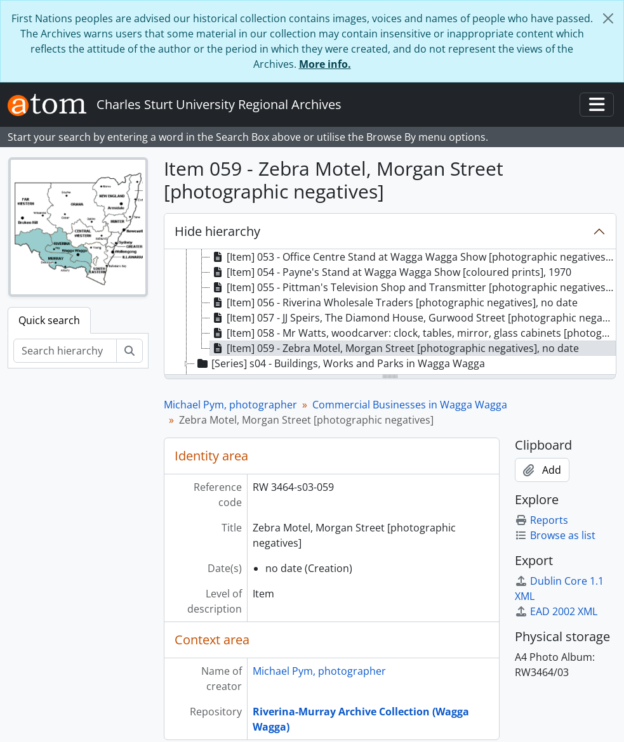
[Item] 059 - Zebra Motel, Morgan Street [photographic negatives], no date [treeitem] (394, 348)
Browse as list (555, 535)
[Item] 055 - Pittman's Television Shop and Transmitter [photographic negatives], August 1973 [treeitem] (413, 287)
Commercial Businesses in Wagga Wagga (409, 405)
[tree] (390, 312)
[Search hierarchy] (65, 351)
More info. (325, 64)
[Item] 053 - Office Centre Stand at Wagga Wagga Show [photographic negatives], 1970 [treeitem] (413, 256)
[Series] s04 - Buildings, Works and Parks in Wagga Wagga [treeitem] (340, 363)
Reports (541, 520)
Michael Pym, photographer (230, 405)
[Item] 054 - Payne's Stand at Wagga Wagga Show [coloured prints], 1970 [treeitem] (390, 272)
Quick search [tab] (49, 320)
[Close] (608, 18)
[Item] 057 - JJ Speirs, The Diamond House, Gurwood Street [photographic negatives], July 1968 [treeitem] (413, 317)
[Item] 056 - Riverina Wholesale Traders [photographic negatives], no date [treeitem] (394, 302)
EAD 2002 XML (556, 611)
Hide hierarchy (217, 231)
